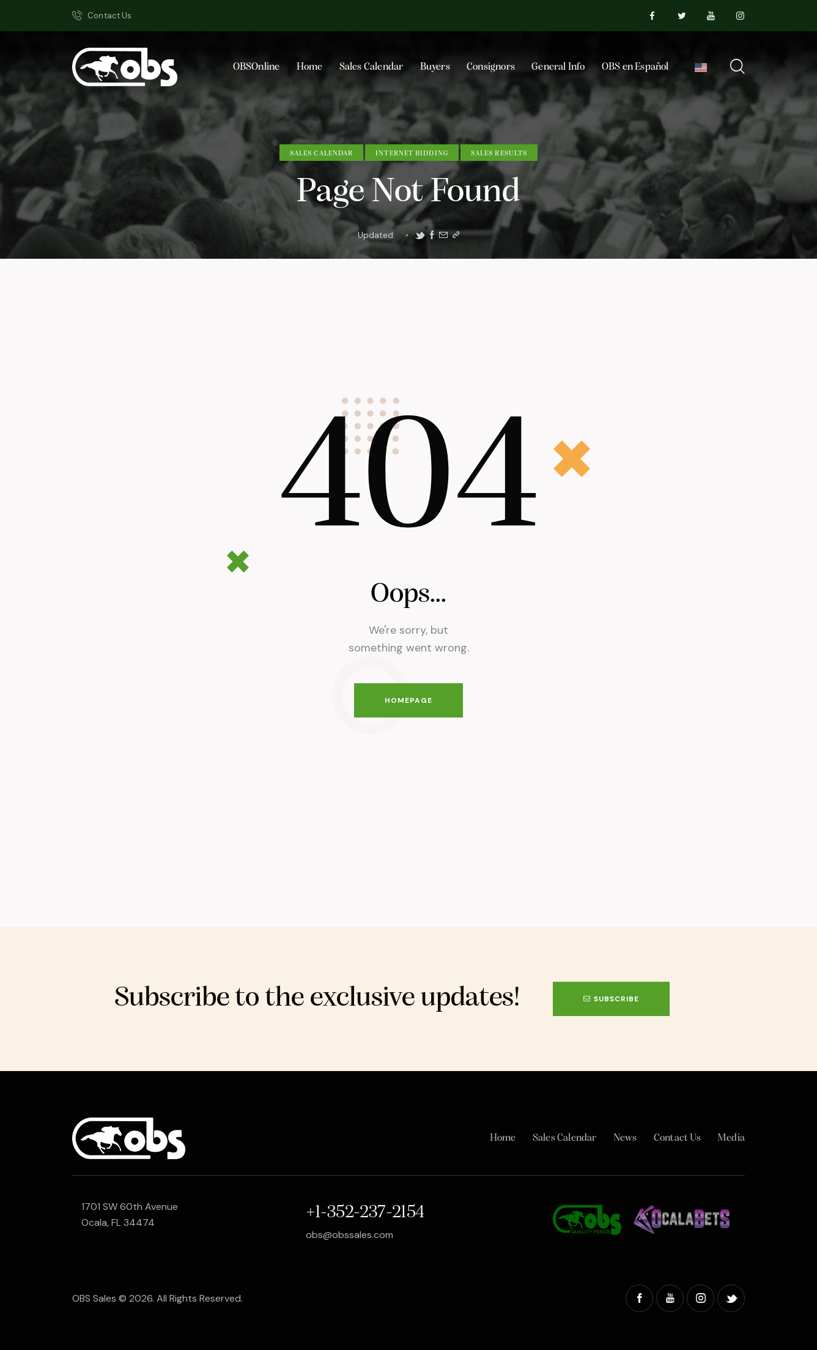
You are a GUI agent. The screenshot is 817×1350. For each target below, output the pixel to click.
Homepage (408, 700)
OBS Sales (94, 1298)
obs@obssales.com (349, 1234)
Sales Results (499, 153)
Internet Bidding (411, 153)
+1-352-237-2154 (365, 1212)
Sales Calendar (321, 153)
